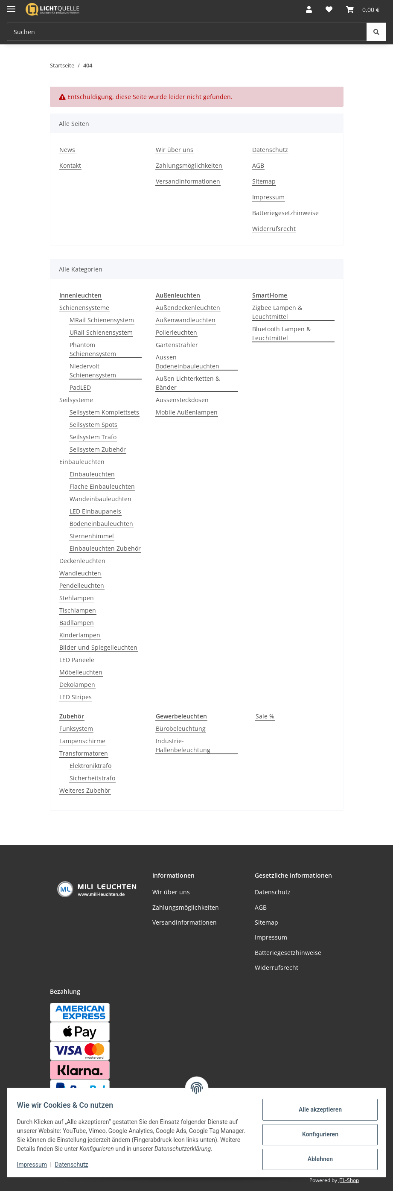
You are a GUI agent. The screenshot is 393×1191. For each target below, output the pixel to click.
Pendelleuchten (81, 585)
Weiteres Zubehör (85, 790)
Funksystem (76, 728)
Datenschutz (75, 1165)
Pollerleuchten (176, 332)
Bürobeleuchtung (181, 728)
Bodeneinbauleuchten (101, 524)
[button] (309, 9)
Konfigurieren (316, 1130)
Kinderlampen (79, 635)
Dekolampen (77, 684)
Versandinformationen (188, 181)
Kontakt (70, 165)
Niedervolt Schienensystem (93, 370)
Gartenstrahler (177, 345)
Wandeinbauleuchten (100, 499)
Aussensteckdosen (182, 400)
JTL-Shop (348, 1180)
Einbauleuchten (82, 462)
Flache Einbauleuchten (102, 486)
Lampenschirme (82, 741)
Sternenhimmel (92, 536)
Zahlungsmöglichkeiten (189, 165)
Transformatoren (83, 753)
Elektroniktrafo (90, 766)
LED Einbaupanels (95, 511)
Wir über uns (174, 150)
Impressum (36, 1165)
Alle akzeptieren (316, 1105)
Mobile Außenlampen (187, 412)
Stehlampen (76, 598)
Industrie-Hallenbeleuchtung (183, 745)
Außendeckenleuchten (188, 308)
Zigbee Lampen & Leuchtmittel (277, 312)
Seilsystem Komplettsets (104, 412)
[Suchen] (376, 32)
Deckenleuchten (82, 561)
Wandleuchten (80, 573)
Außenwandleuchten (185, 320)
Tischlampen (77, 610)
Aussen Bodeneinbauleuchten (187, 361)
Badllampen (76, 623)
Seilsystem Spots (93, 424)
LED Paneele (76, 660)
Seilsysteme (76, 400)
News (67, 150)
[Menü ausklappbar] (11, 5)
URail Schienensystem (101, 332)
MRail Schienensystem (102, 320)
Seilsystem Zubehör (98, 449)
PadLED (80, 387)
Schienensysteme (84, 308)
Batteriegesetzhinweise (285, 213)
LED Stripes (75, 697)
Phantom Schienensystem (93, 349)
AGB (258, 165)
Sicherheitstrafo (92, 778)
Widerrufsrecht (274, 229)
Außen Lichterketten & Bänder (188, 382)
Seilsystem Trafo (93, 437)
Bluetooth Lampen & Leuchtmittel (281, 333)
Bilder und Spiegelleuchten (98, 647)
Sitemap (264, 181)
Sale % (265, 716)
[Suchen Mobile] (187, 32)
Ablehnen (316, 1155)
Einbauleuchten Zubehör (105, 548)
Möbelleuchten (80, 672)
